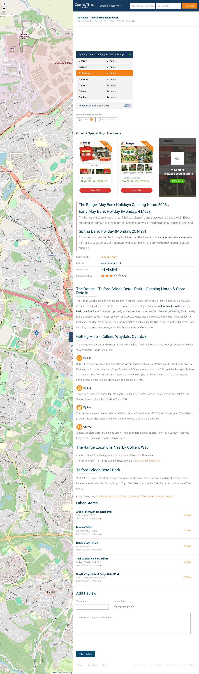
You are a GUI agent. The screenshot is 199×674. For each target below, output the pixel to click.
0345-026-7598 (109, 257)
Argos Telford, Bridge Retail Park (94, 511)
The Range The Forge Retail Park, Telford (150, 496)
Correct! (86, 119)
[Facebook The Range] (103, 269)
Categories (115, 5)
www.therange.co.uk (111, 263)
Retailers (92, 665)
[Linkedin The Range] (115, 269)
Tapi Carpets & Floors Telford (92, 558)
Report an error (106, 119)
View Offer (95, 190)
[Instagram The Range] (111, 269)
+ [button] (4, 4)
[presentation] (99, 644)
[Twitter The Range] (107, 269)
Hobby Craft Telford (87, 542)
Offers (103, 5)
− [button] (4, 9)
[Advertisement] (136, 41)
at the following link (149, 460)
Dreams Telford (84, 527)
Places (80, 665)
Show (127, 106)
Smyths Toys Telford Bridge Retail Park (98, 574)
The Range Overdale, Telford (111, 496)
